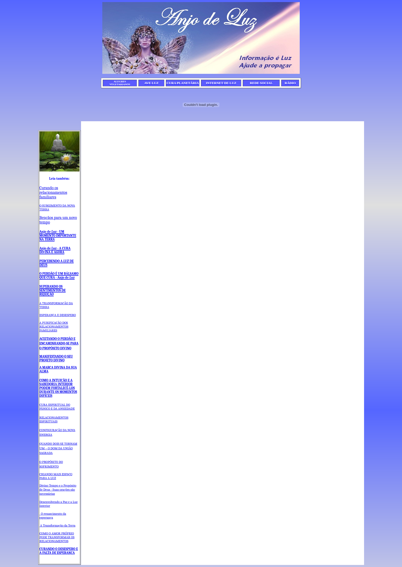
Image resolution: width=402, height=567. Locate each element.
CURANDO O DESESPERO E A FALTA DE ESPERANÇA (58, 551)
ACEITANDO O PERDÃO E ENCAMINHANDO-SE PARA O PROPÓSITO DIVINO (58, 343)
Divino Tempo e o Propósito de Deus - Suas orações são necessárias (57, 489)
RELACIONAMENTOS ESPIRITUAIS (53, 419)
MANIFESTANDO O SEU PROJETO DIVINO (56, 358)
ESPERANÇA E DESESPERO (57, 315)
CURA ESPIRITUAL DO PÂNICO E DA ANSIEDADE (57, 406)
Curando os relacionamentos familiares (53, 192)
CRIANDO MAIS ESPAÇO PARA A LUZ (55, 476)
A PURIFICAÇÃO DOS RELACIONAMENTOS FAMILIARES (53, 326)
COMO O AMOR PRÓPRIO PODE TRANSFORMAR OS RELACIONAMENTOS (57, 537)
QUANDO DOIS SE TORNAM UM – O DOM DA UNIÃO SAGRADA (58, 448)
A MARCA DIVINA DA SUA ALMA (58, 369)
